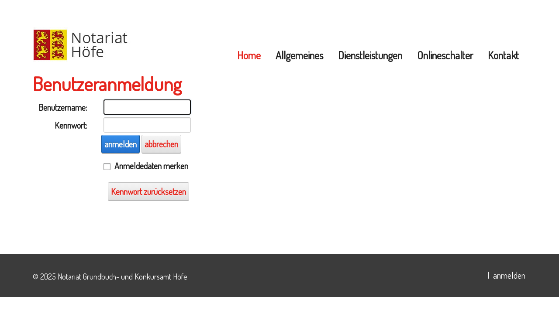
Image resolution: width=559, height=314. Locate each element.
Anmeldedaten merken (151, 165)
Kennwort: (71, 125)
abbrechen (161, 144)
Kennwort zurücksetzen (148, 191)
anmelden (120, 144)
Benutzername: (62, 107)
